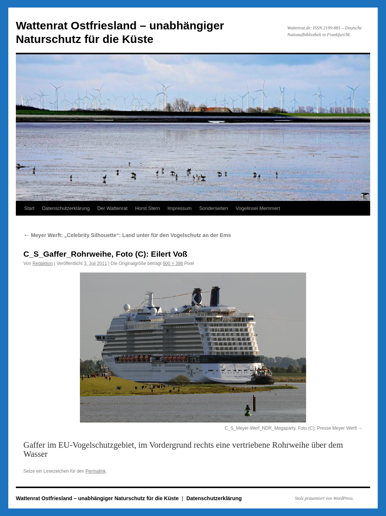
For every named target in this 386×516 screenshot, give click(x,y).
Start (29, 208)
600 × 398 (173, 263)
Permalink (96, 471)
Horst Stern (147, 208)
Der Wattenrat (112, 208)
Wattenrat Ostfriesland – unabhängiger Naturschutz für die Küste (98, 498)
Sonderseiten (213, 208)
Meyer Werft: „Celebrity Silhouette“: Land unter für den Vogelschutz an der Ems (127, 235)
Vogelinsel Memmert (258, 208)
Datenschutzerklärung (65, 208)
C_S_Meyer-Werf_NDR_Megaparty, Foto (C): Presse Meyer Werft (291, 428)
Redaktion (42, 263)
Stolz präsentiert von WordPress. (324, 498)
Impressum (179, 208)
